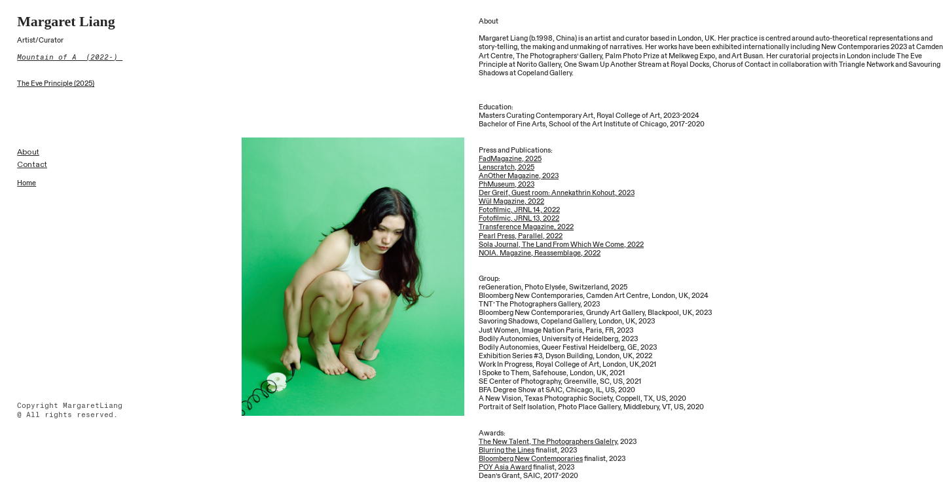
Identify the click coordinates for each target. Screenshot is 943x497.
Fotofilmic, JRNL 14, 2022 (519, 210)
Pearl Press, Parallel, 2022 (521, 236)
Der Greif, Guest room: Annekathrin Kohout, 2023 (557, 193)
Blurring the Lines (506, 450)
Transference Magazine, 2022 (526, 227)
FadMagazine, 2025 (510, 159)
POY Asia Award (505, 467)
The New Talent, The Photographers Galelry (548, 441)
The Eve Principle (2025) (55, 83)
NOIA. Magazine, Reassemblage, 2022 (540, 253)
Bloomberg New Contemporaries (531, 458)
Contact (32, 164)
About (28, 152)
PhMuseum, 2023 (506, 184)
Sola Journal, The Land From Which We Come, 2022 (561, 244)
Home (26, 183)
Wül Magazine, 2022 (511, 201)
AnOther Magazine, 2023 (519, 176)
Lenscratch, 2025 (506, 167)
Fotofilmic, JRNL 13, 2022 (519, 218)
